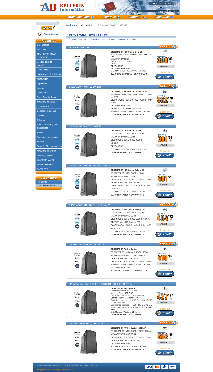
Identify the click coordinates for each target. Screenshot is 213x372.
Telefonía (41, 120)
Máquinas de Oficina (46, 151)
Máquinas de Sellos (46, 102)
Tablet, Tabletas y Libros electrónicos (48, 126)
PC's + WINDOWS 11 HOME (112, 25)
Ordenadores (87, 25)
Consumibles (43, 70)
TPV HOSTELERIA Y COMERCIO (47, 55)
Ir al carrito (42, 182)
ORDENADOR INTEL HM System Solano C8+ (90, 166)
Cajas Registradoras (46, 97)
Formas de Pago (68, 370)
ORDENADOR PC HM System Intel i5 (86, 244)
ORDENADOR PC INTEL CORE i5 (85, 126)
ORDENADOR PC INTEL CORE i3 (85, 87)
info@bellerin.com (43, 370)
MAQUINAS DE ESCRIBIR (49, 74)
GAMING (41, 115)
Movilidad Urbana (45, 164)
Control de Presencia (46, 111)
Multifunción (42, 79)
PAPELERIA (42, 169)
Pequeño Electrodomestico (49, 146)
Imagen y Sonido (45, 155)
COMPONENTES (45, 106)
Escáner (41, 88)
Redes (40, 132)
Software (41, 141)
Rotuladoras (42, 92)
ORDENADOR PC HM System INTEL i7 (87, 323)
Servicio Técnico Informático (44, 63)
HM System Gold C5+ (79, 47)
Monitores (41, 49)
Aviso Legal (56, 370)
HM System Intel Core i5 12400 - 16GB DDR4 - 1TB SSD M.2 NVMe (100, 284)
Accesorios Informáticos (48, 137)
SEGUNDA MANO (45, 160)
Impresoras (42, 83)
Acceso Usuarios (51, 34)
